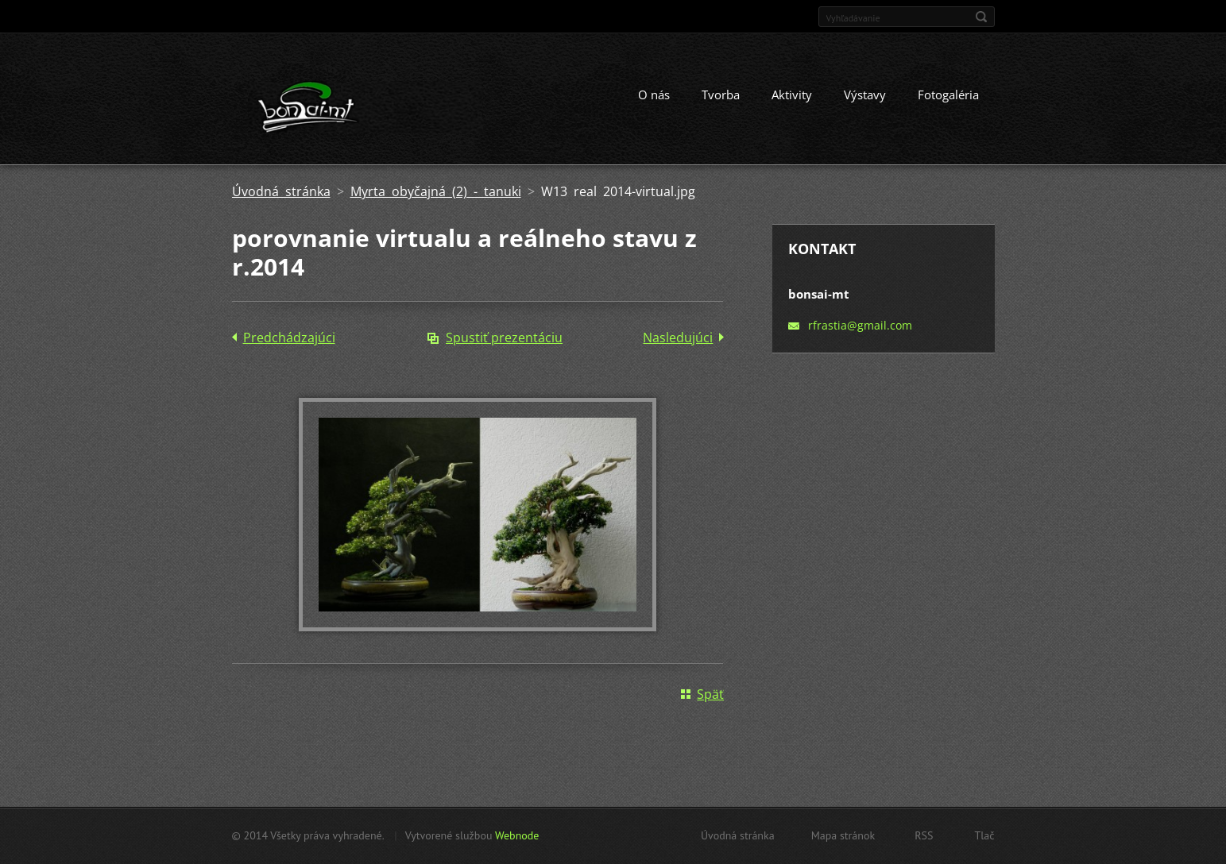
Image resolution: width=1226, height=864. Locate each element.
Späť (710, 694)
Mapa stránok (843, 835)
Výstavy (865, 94)
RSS (924, 835)
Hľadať (981, 16)
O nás (654, 94)
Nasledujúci (678, 337)
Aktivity (792, 94)
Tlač (984, 835)
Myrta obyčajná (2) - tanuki (435, 191)
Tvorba (721, 94)
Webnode (517, 835)
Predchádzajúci (289, 337)
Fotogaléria (948, 94)
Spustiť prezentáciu (504, 337)
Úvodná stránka (281, 191)
